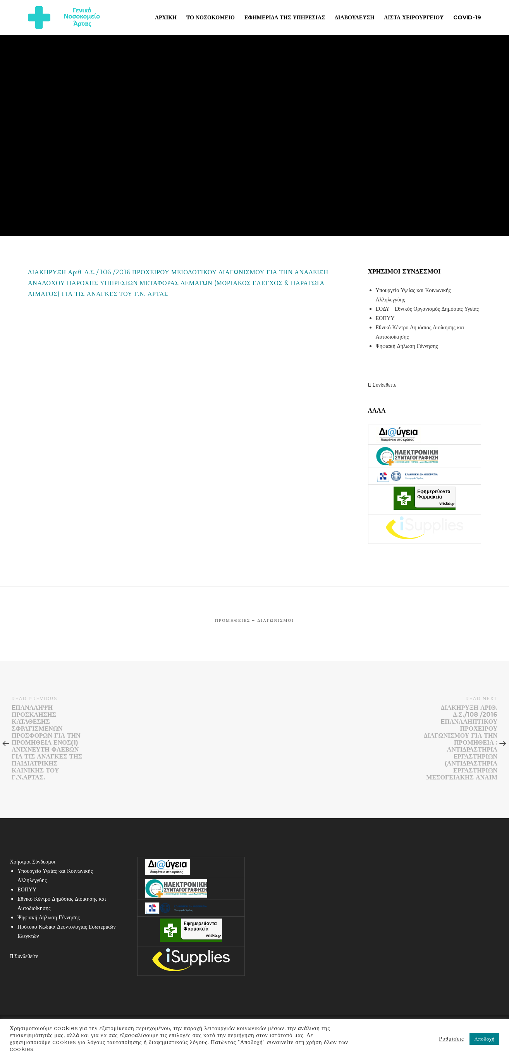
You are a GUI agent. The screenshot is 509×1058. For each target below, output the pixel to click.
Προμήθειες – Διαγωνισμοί (254, 620)
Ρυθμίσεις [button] (451, 1038)
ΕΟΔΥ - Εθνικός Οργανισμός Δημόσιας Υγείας (427, 308)
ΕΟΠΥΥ (385, 318)
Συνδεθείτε (382, 384)
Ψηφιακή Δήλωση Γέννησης (407, 345)
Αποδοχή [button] (484, 1039)
